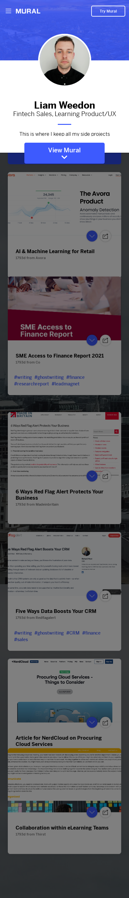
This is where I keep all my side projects (64, 133)
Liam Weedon (64, 104)
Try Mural (108, 11)
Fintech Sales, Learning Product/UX (64, 114)
